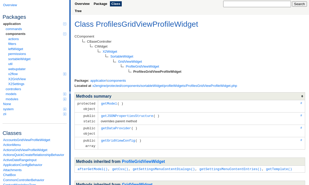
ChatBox (9, 175)
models (36, 94)
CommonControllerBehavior (23, 180)
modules (36, 99)
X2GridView (17, 79)
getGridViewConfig (118, 138)
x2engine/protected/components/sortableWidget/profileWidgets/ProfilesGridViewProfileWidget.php (164, 86)
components (36, 34)
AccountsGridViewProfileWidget (26, 140)
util (10, 64)
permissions (17, 54)
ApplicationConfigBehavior (22, 165)
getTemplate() (279, 166)
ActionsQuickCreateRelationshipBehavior (33, 155)
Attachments (12, 170)
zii (34, 114)
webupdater (17, 69)
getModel (109, 103)
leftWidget (15, 49)
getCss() (120, 166)
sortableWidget (19, 59)
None (7, 104)
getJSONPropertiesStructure (127, 115)
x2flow (37, 74)
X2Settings (16, 84)
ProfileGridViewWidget (143, 159)
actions (13, 39)
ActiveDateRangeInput (19, 160)
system (34, 109)
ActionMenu (12, 145)
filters (12, 44)
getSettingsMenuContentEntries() (230, 166)
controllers (13, 89)
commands (14, 29)
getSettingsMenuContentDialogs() (164, 166)
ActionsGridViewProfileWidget (25, 150)
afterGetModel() (93, 166)
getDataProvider (116, 127)
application (34, 24)
